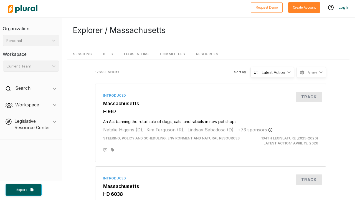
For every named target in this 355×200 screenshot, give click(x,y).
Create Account (304, 7)
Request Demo (267, 7)
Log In (344, 7)
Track (309, 96)
